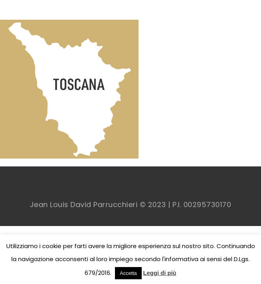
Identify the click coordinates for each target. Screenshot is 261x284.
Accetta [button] (128, 273)
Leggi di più (159, 272)
